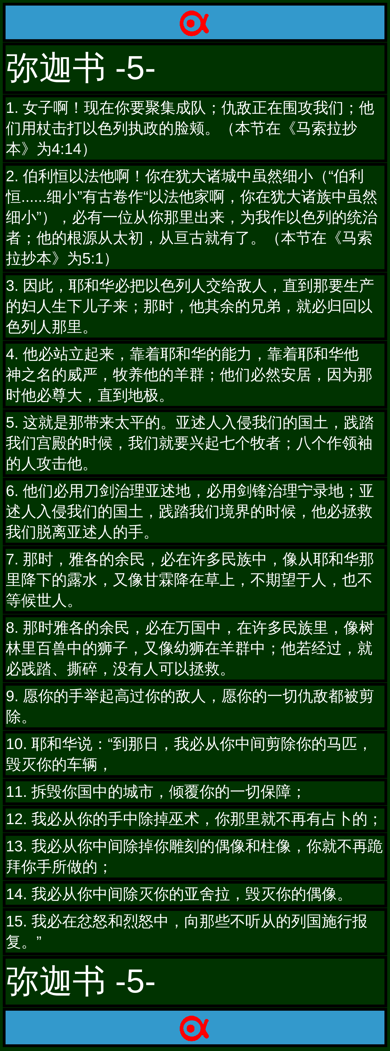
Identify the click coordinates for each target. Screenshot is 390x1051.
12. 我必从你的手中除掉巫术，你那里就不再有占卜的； (194, 818)
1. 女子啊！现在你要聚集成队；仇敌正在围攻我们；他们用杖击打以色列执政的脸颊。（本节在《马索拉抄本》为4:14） (190, 128)
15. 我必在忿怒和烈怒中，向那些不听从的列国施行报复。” (187, 931)
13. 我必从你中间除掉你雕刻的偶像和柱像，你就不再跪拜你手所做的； (194, 856)
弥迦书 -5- (81, 67)
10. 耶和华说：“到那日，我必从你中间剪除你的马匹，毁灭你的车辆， (189, 754)
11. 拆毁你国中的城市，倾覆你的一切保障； (156, 791)
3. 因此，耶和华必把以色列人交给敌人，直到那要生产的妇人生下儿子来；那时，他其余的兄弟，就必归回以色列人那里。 (190, 306)
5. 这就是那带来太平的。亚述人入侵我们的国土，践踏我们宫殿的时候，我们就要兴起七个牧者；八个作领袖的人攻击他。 (190, 443)
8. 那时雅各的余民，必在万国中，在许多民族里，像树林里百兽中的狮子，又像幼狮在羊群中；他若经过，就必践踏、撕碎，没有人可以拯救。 (190, 648)
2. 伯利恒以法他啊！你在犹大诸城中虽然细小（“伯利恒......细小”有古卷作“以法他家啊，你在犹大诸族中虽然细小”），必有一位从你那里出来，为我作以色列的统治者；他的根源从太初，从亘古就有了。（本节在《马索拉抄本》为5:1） (192, 217)
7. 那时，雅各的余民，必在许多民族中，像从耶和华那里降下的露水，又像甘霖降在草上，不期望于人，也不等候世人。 (190, 580)
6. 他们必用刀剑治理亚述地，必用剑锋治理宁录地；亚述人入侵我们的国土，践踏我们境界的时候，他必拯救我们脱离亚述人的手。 (190, 511)
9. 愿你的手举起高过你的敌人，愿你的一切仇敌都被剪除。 (190, 706)
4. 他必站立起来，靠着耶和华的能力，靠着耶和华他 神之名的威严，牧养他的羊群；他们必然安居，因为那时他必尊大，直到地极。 (190, 374)
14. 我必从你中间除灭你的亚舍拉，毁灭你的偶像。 (179, 894)
